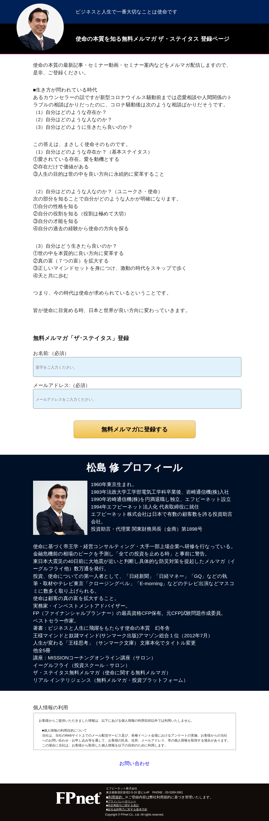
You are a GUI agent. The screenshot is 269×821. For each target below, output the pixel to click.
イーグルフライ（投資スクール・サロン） (81, 665)
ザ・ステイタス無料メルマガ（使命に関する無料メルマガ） (102, 672)
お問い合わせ (134, 763)
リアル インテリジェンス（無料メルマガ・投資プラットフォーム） (110, 680)
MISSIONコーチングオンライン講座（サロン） (102, 657)
